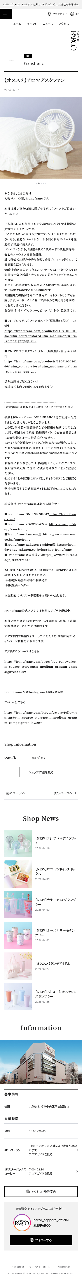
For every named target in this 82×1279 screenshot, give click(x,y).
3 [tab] (41, 183)
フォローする (43, 1240)
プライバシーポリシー (41, 1267)
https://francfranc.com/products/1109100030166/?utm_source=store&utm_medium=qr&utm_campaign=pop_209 (40, 366)
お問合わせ (64, 1267)
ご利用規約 (18, 1267)
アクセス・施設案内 (43, 1191)
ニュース (48, 24)
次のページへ (63, 793)
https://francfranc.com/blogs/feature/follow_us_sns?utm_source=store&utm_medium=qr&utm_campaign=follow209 (40, 717)
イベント (32, 24)
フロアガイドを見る (40, 1154)
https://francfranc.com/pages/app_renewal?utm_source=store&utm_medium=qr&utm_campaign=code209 (40, 666)
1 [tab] (36, 183)
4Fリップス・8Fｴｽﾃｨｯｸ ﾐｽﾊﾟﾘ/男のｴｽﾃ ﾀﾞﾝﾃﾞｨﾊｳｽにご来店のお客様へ (41, 4)
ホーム (17, 24)
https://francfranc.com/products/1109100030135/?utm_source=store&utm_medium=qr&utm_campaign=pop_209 (40, 336)
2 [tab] (39, 183)
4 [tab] (43, 183)
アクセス (64, 24)
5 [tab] (45, 183)
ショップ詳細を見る (41, 772)
